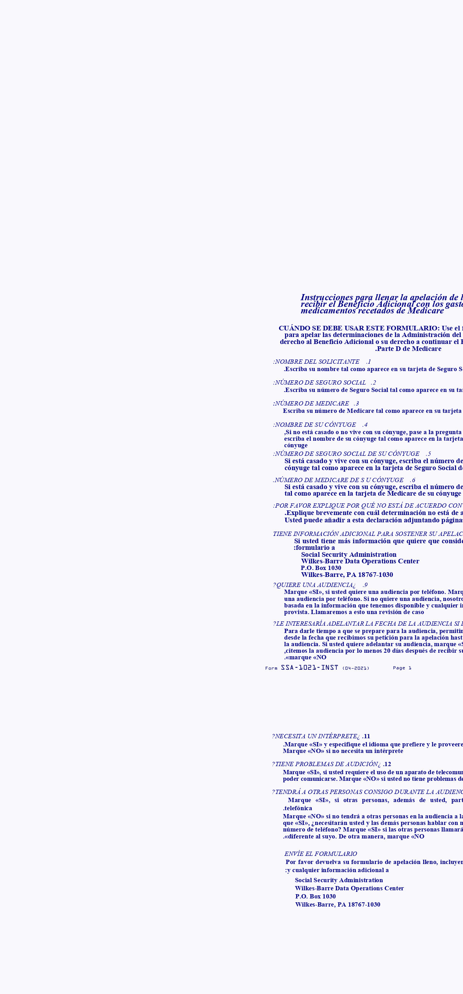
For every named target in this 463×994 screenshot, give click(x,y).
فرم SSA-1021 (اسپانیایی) (299, 155)
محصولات (280, 13)
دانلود (374, 241)
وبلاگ (226, 13)
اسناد (251, 13)
